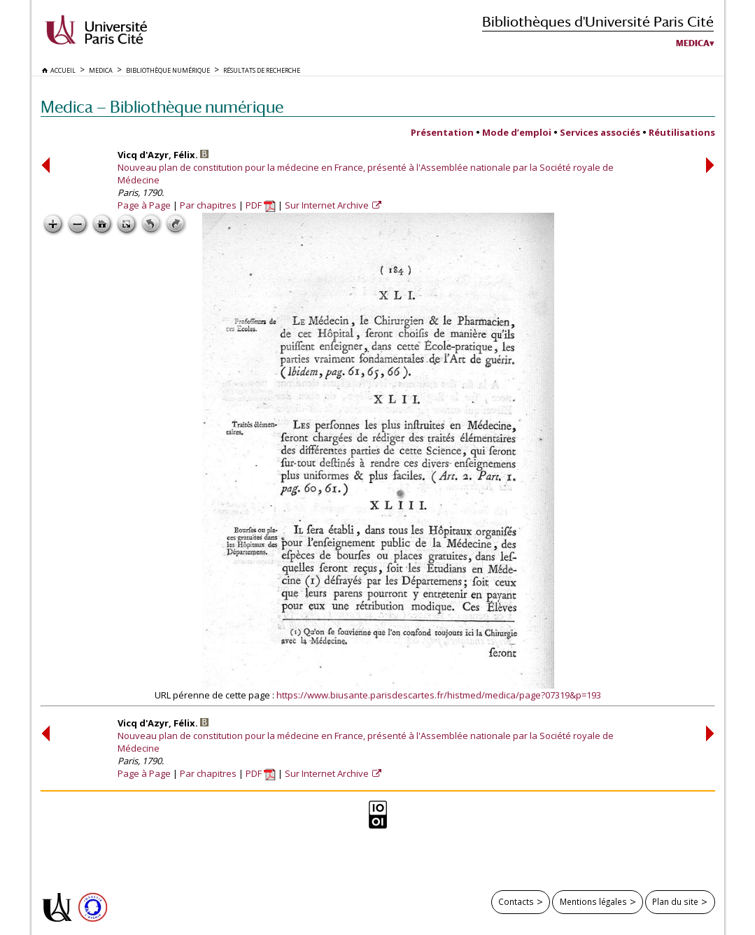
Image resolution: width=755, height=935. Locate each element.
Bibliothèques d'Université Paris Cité (598, 21)
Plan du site (675, 901)
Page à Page (144, 205)
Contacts (516, 901)
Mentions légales (593, 901)
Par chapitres (208, 205)
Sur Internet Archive (328, 205)
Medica (693, 43)
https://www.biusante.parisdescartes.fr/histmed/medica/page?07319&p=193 (438, 695)
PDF (261, 205)
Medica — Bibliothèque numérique (162, 106)
